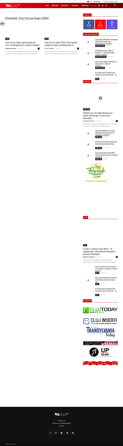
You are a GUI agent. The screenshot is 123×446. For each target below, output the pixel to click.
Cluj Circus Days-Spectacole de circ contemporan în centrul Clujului (22, 43)
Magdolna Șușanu (10, 48)
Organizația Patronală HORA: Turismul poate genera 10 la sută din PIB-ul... (106, 155)
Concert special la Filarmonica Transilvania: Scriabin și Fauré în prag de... (106, 269)
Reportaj (65, 5)
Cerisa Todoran (49, 48)
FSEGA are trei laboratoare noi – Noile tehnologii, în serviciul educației (98, 115)
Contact (61, 426)
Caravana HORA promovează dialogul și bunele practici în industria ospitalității (105, 133)
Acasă (7, 11)
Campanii (85, 5)
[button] (114, 6)
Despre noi (61, 421)
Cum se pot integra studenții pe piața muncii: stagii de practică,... (105, 64)
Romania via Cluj (101, 57)
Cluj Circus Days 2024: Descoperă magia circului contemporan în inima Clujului (61, 45)
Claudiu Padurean (88, 121)
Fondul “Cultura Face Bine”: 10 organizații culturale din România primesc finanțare (99, 251)
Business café (100, 46)
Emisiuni (55, 5)
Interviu (75, 5)
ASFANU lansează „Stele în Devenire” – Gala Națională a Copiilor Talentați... (105, 53)
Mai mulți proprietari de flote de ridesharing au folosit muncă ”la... (106, 280)
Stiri (47, 5)
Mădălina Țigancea (89, 257)
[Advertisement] (100, 200)
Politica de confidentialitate (61, 423)
